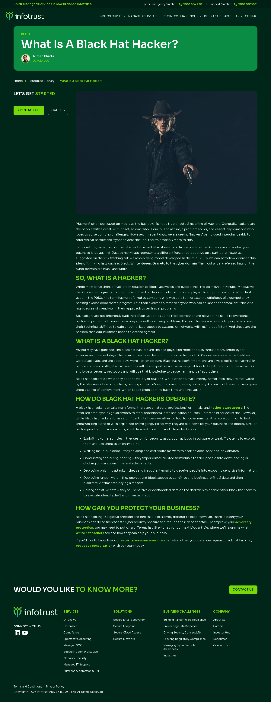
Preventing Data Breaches (180, 626)
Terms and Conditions (28, 686)
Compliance (71, 632)
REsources (212, 16)
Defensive (70, 626)
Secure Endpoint (124, 626)
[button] (112, 16)
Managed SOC (72, 645)
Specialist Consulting (77, 639)
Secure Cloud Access (127, 632)
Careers (218, 626)
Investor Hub (221, 632)
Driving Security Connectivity (182, 632)
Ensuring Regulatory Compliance (184, 639)
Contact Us (254, 16)
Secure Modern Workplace (80, 651)
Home (18, 81)
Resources (220, 639)
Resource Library (41, 81)
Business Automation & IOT (81, 671)
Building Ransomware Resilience (184, 619)
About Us (219, 619)
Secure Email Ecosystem (129, 619)
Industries (170, 655)
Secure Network (124, 639)
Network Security (74, 658)
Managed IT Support (76, 664)
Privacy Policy (55, 686)
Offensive (69, 619)
